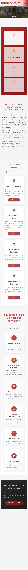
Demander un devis (14, 504)
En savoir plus (14, 201)
